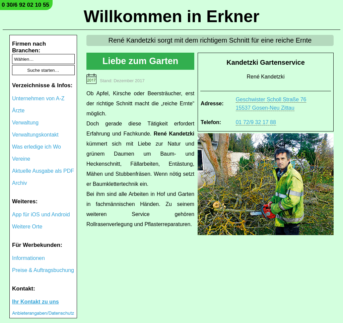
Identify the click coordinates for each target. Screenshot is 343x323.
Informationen (28, 258)
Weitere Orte (27, 226)
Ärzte (18, 110)
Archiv (19, 183)
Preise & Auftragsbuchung (43, 270)
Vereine (21, 159)
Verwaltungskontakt (35, 135)
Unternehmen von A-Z (38, 98)
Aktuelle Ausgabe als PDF (43, 171)
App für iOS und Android (41, 214)
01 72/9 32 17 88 (256, 122)
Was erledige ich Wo (36, 147)
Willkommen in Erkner (172, 16)
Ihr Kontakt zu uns (35, 302)
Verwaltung (25, 122)
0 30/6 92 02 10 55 (25, 5)
